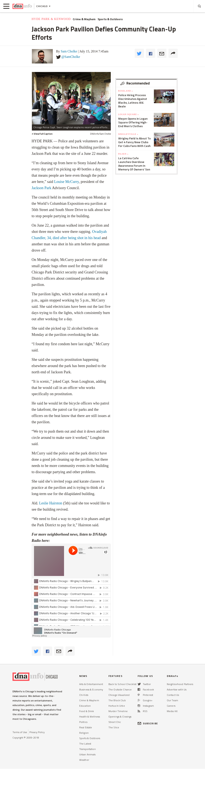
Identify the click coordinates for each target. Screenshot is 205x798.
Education (85, 706)
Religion (84, 733)
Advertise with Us (176, 689)
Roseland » (125, 91)
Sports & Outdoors (110, 19)
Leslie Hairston (50, 503)
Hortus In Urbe (116, 706)
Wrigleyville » (128, 134)
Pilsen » (123, 154)
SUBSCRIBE (148, 723)
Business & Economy (91, 689)
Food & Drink (86, 711)
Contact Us (173, 695)
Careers (171, 706)
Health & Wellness (89, 717)
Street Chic (114, 722)
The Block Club (117, 700)
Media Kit (172, 711)
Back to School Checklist (122, 684)
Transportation (87, 749)
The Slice (113, 727)
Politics (83, 722)
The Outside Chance (120, 689)
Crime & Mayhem (84, 19)
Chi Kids (83, 695)
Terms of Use (20, 732)
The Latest (85, 744)
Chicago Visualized (119, 695)
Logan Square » (128, 114)
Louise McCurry (66, 182)
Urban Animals (87, 754)
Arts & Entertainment (91, 684)
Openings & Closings (119, 717)
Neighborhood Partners (180, 684)
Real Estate (85, 727)
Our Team (172, 700)
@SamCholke (71, 56)
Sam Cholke (69, 51)
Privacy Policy (37, 732)
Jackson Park (41, 188)
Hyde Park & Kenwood (51, 19)
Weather (84, 760)
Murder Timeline (118, 711)
